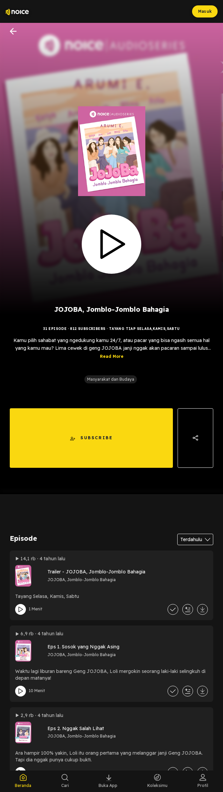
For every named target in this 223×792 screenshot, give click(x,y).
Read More (111, 358)
